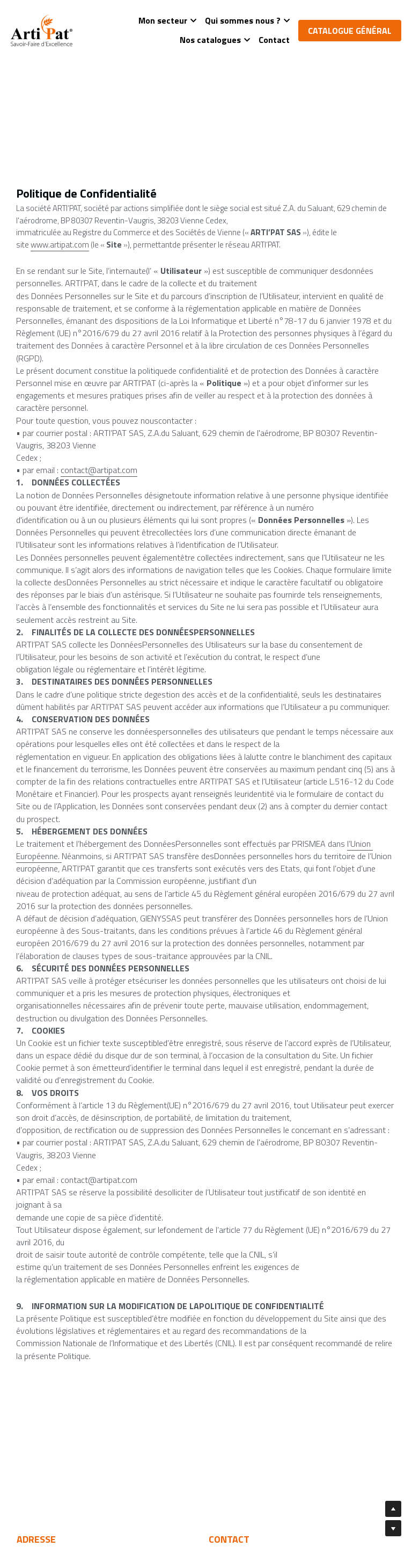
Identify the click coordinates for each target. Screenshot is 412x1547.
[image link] (41, 29)
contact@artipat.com (99, 469)
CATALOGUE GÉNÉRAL (350, 30)
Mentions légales (243, 1539)
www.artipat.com (60, 244)
